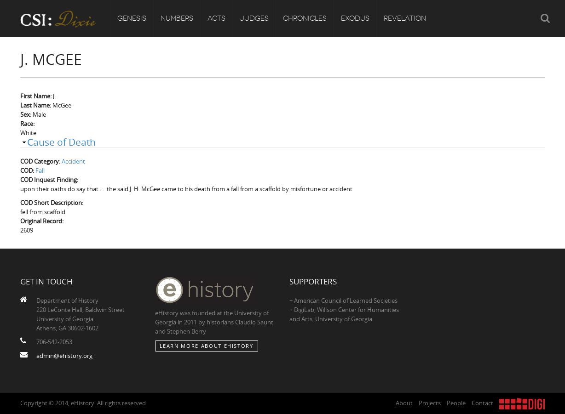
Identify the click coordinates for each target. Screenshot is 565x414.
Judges (254, 18)
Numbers (177, 18)
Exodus (355, 18)
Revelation (405, 18)
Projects (430, 403)
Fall (40, 170)
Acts (216, 18)
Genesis (131, 18)
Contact (482, 403)
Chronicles (305, 18)
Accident (73, 161)
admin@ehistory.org (64, 356)
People (456, 403)
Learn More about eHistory (207, 345)
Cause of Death (61, 142)
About (404, 403)
